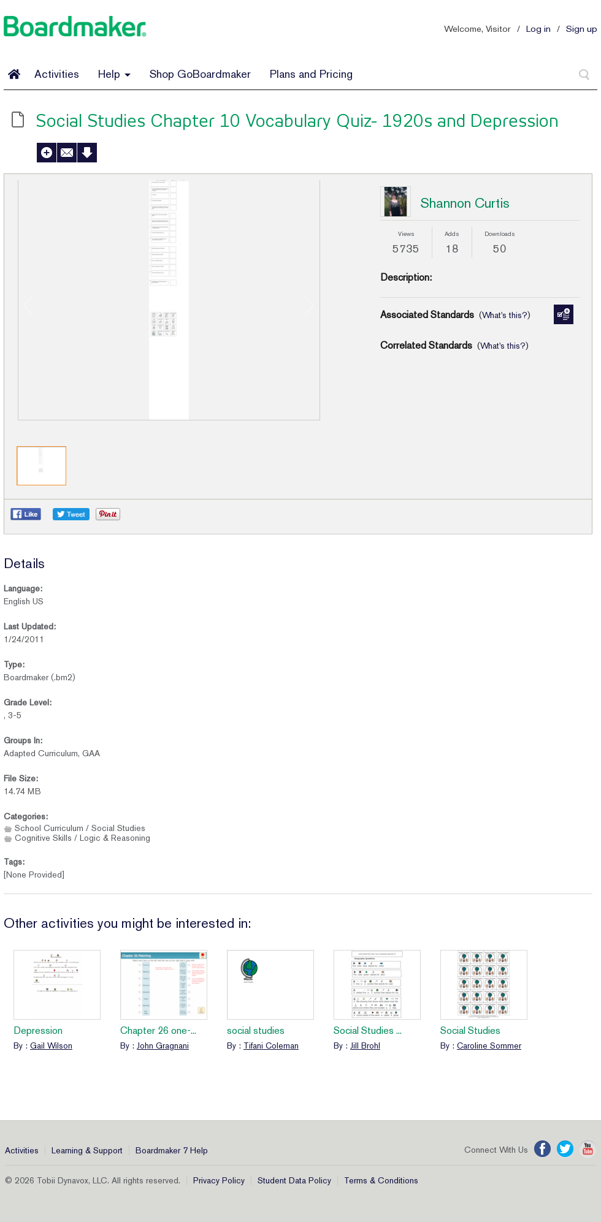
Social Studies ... (368, 1030)
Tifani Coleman (271, 1045)
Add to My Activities (46, 152)
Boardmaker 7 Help (172, 1150)
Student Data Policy (294, 1180)
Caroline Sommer (489, 1045)
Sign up (581, 28)
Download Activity (87, 152)
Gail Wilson (51, 1045)
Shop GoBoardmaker (200, 73)
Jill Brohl (365, 1045)
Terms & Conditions (381, 1180)
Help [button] (114, 73)
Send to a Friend (67, 152)
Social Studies (470, 1030)
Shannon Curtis (465, 203)
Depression (38, 1030)
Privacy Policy (219, 1180)
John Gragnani (163, 1045)
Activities (56, 73)
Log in (538, 28)
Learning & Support (87, 1150)
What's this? (504, 315)
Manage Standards (563, 314)
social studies (256, 1030)
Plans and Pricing (311, 73)
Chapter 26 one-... (158, 1030)
